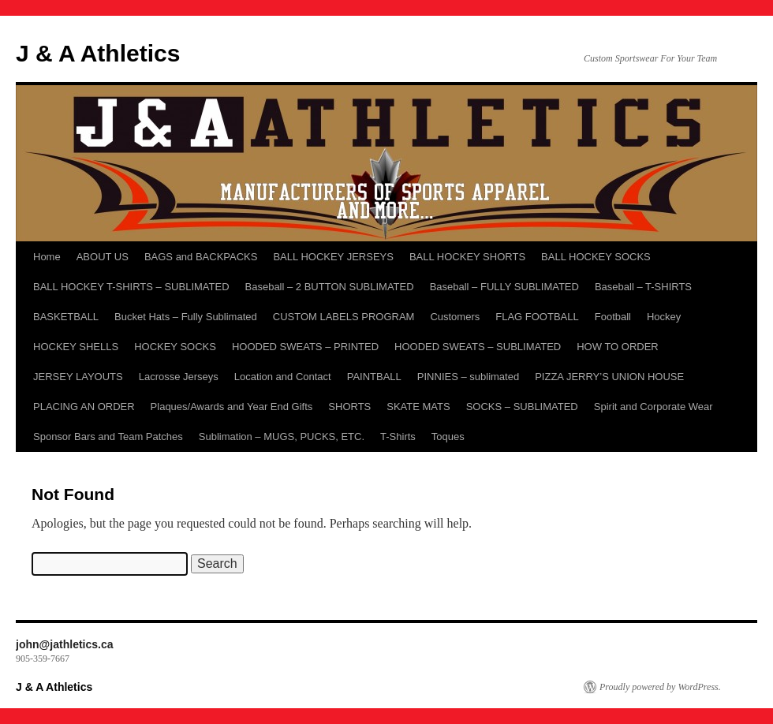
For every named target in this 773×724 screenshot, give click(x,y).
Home (47, 257)
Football (613, 317)
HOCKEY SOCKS (175, 347)
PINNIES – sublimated (468, 377)
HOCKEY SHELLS (75, 347)
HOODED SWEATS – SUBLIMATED (477, 347)
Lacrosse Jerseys (178, 377)
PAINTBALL (374, 377)
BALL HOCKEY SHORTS (467, 257)
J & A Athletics (98, 53)
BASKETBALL (66, 317)
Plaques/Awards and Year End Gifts (232, 406)
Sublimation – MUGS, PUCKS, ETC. (281, 436)
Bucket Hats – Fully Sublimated (185, 317)
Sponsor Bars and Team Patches (108, 436)
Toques (448, 436)
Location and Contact (282, 377)
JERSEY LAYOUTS (78, 377)
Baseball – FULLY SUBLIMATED (504, 287)
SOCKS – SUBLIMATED (522, 406)
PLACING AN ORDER (84, 406)
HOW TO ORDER (618, 347)
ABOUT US (103, 257)
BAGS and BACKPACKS (201, 257)
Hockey (664, 317)
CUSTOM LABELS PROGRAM (344, 317)
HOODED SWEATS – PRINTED (305, 347)
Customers (455, 317)
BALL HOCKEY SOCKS (596, 257)
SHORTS (349, 406)
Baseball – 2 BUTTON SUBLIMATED (329, 287)
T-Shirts (398, 436)
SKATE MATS (418, 406)
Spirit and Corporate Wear (653, 406)
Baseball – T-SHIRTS (643, 287)
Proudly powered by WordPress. (660, 686)
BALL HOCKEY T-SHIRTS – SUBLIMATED (131, 287)
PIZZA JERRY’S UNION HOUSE (609, 377)
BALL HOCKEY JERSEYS (333, 257)
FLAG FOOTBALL (536, 317)
